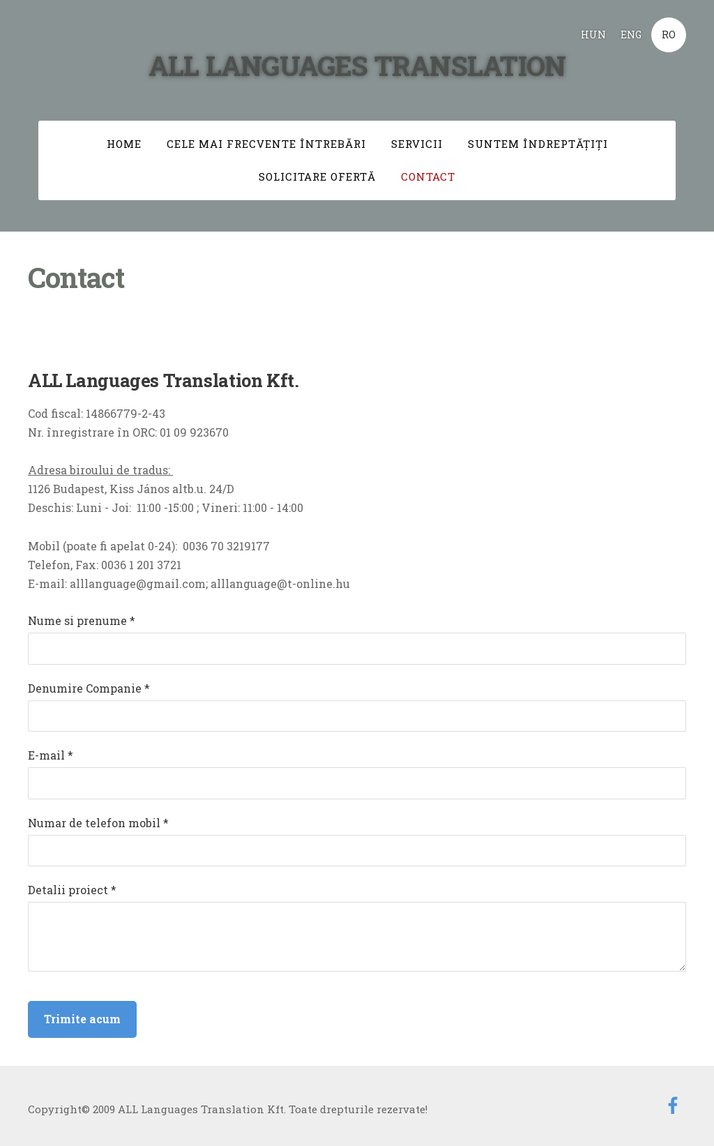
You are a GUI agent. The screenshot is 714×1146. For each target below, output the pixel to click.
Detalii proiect (72, 889)
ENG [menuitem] (631, 34)
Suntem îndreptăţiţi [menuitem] (538, 144)
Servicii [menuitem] (417, 144)
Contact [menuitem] (428, 176)
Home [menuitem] (124, 144)
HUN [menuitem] (593, 34)
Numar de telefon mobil (98, 822)
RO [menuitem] (669, 34)
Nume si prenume (81, 620)
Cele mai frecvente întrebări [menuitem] (266, 144)
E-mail (50, 755)
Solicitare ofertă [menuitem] (317, 176)
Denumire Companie (89, 688)
